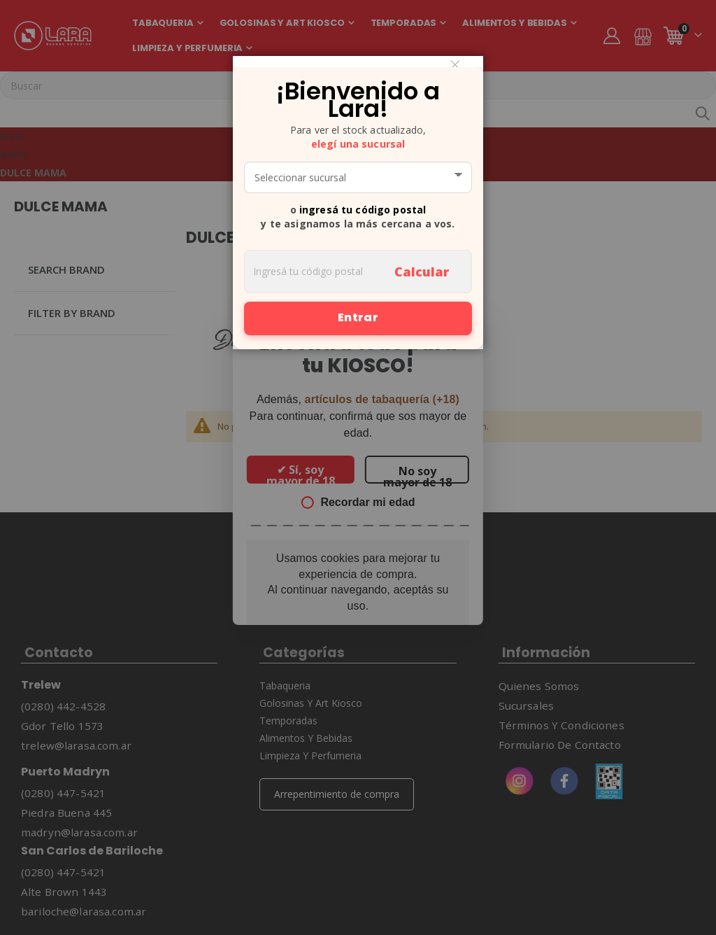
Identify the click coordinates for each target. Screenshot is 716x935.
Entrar (358, 317)
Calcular (421, 271)
